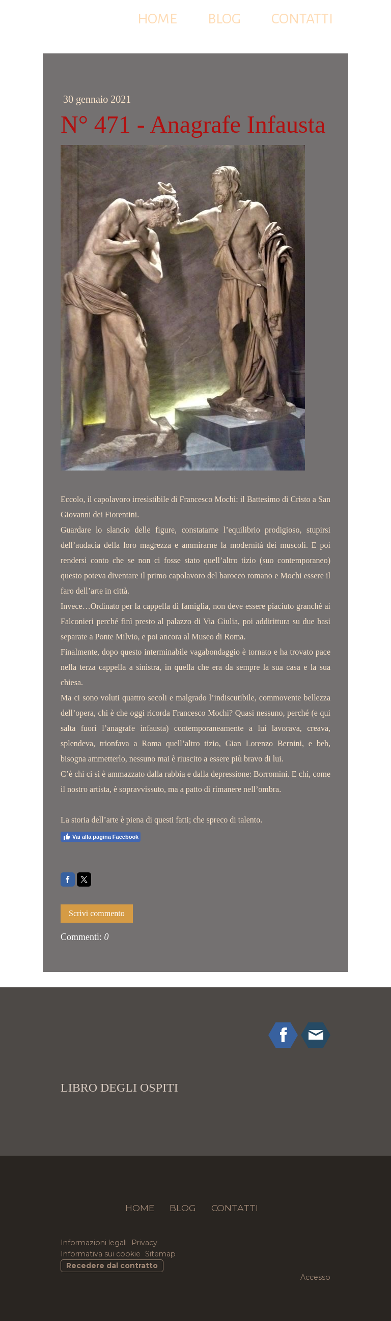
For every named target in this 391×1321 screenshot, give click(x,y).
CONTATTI (302, 18)
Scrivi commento (97, 913)
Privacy (144, 1242)
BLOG (224, 18)
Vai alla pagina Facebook (100, 837)
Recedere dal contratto (112, 1265)
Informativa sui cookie (101, 1253)
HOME (157, 18)
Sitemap (160, 1253)
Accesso (315, 1277)
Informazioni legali (94, 1242)
